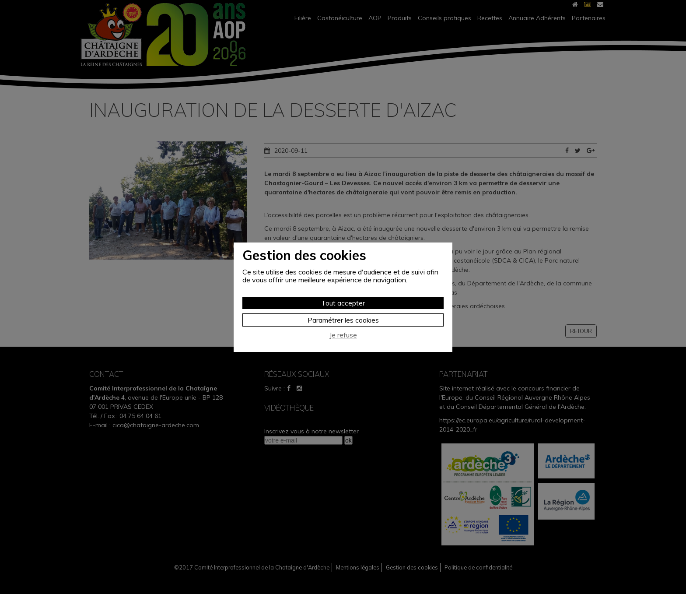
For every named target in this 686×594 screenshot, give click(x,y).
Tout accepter (343, 303)
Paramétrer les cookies (343, 320)
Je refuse (343, 335)
